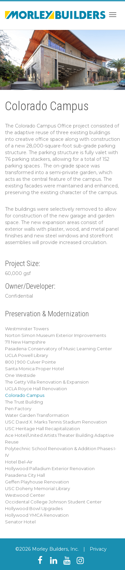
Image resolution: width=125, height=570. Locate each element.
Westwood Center (25, 495)
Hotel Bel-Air (19, 461)
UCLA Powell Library (26, 355)
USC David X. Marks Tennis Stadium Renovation (56, 422)
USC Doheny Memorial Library (37, 488)
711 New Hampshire (25, 342)
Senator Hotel (20, 521)
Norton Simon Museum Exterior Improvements (55, 335)
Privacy (98, 549)
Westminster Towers (27, 328)
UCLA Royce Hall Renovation (36, 388)
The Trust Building (24, 402)
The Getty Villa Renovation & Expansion (47, 382)
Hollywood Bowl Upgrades (34, 508)
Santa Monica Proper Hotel (34, 368)
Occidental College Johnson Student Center (53, 501)
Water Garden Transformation (37, 415)
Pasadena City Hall (25, 475)
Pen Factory (18, 408)
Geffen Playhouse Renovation (37, 481)
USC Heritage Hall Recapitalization (42, 428)
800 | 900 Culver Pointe (30, 362)
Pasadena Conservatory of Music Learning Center (58, 348)
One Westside (20, 375)
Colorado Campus (24, 395)
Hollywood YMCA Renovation (37, 515)
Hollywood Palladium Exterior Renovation (50, 468)
